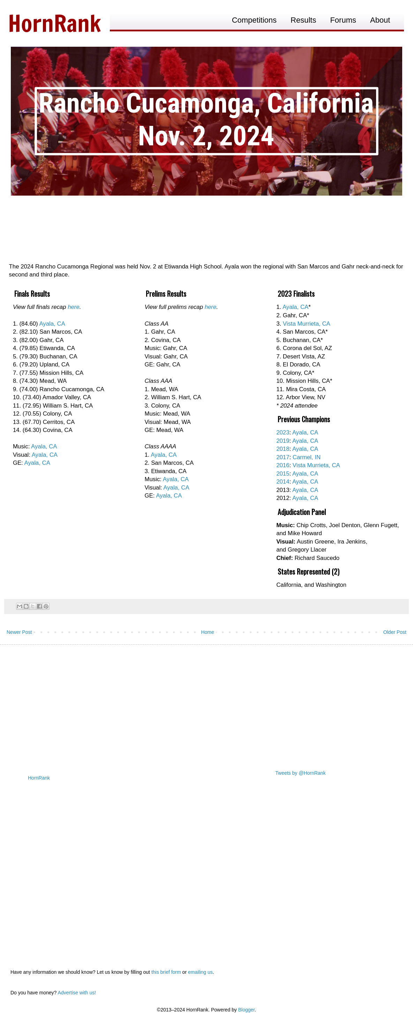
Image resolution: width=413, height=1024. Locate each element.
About (380, 20)
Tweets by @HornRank (300, 773)
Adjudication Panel (302, 512)
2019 (282, 441)
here (74, 307)
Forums (343, 20)
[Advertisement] (206, 704)
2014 (282, 481)
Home (207, 632)
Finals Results (32, 293)
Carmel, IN (307, 457)
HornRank (39, 778)
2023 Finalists (296, 293)
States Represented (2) (308, 571)
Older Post (394, 632)
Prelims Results (166, 293)
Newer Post (19, 632)
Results (303, 20)
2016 (282, 465)
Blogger (246, 1009)
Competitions (254, 20)
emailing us (200, 972)
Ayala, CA (52, 323)
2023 (282, 432)
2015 (282, 473)
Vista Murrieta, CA (306, 323)
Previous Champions (304, 419)
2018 (282, 449)
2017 (282, 457)
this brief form (166, 972)
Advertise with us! (77, 992)
